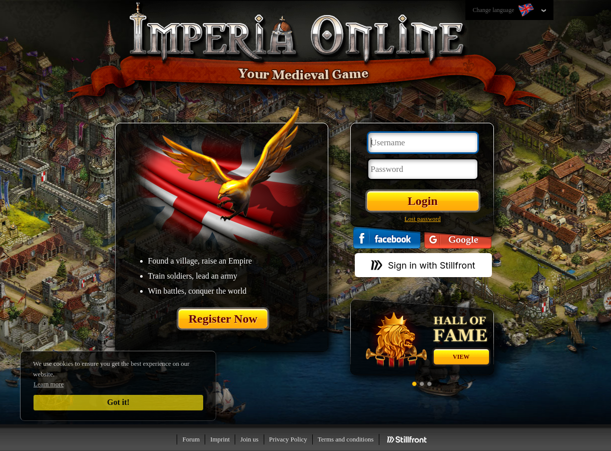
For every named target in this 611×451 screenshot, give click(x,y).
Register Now (223, 318)
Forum (191, 439)
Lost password (422, 218)
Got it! (118, 402)
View (461, 356)
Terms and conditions (346, 439)
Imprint (220, 439)
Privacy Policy (288, 439)
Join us (249, 439)
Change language (504, 11)
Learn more (49, 384)
